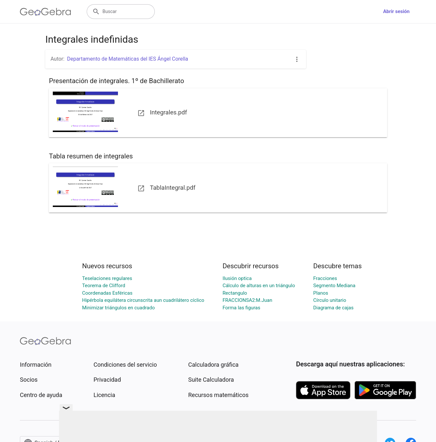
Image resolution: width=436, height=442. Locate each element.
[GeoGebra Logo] (45, 12)
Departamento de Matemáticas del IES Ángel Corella (127, 59)
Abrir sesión (396, 11)
